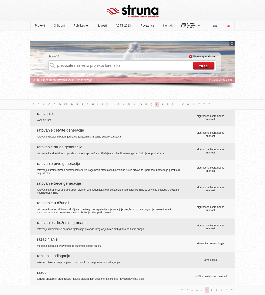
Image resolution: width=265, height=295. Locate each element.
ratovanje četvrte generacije (60, 130)
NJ (135, 104)
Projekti (40, 25)
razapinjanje (47, 239)
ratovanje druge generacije (59, 147)
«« (181, 289)
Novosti (102, 25)
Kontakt (168, 25)
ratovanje (45, 114)
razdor (42, 272)
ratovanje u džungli (53, 203)
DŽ (66, 104)
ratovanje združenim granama (62, 223)
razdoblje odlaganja (53, 256)
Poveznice (147, 25)
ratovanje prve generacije (58, 164)
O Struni (59, 25)
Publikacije (81, 25)
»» (232, 289)
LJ (118, 104)
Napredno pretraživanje (204, 56)
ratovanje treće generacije (59, 183)
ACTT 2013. (124, 25)
